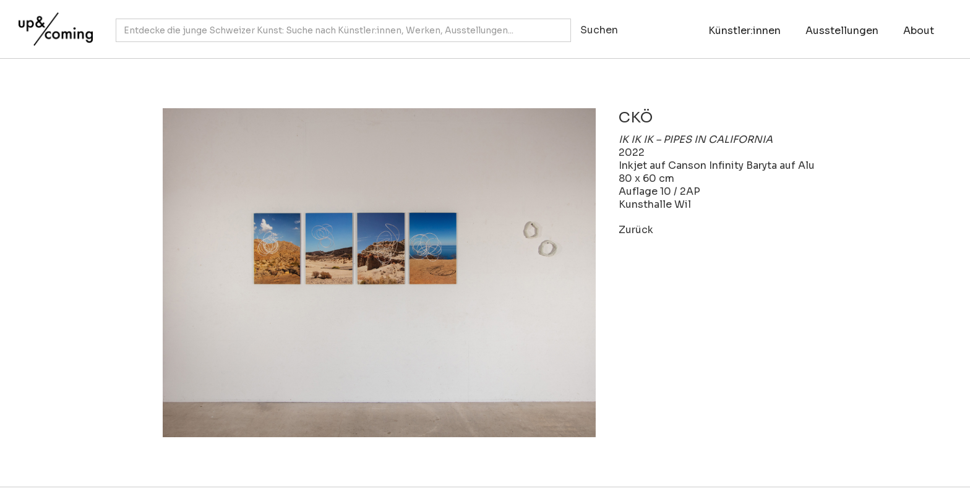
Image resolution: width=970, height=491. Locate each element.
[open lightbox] (363, 272)
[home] (52, 23)
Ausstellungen (841, 30)
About (918, 30)
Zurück (636, 229)
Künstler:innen (744, 30)
